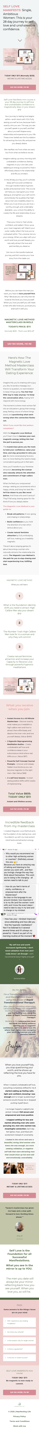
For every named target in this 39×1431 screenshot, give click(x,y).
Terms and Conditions (20, 1421)
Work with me (19, 1426)
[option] (19, 962)
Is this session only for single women (20, 1340)
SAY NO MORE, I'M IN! (19, 87)
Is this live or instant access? (17, 1358)
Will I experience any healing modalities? (17, 1322)
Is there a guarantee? (15, 1349)
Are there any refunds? (15, 1332)
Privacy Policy (19, 1416)
